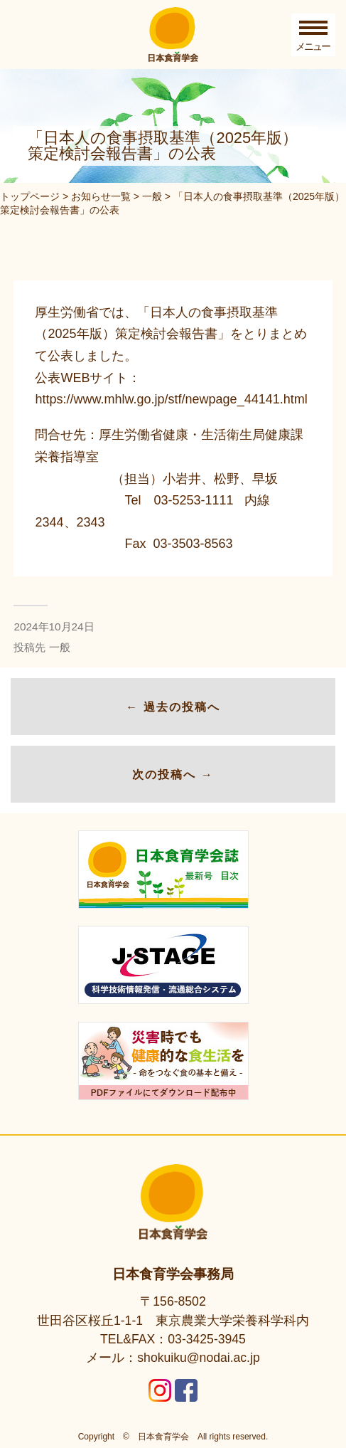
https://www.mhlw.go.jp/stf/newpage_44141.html (171, 399)
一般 (59, 647)
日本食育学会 (163, 1437)
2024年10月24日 (53, 626)
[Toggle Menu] (313, 35)
